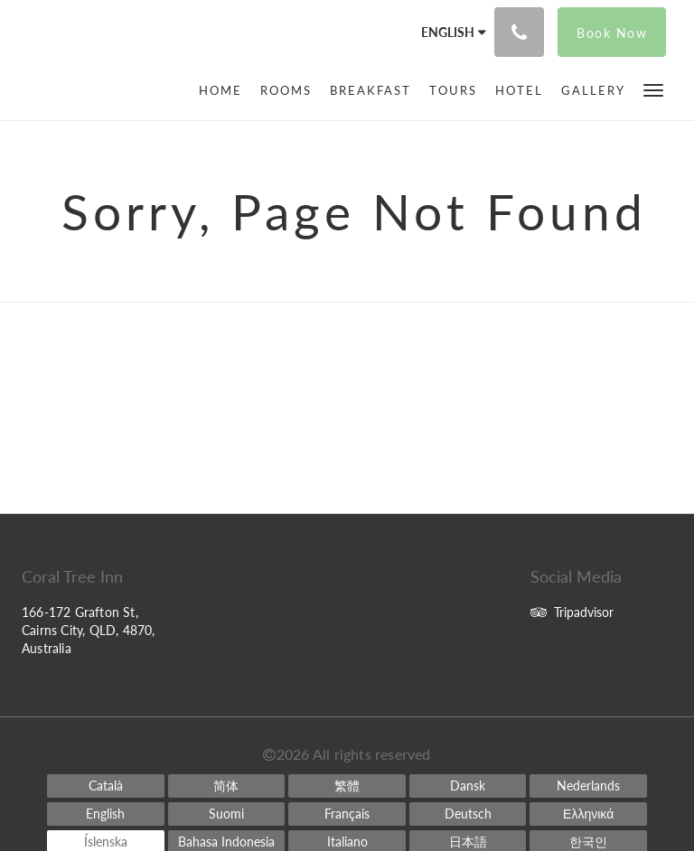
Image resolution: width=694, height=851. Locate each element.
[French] (347, 814)
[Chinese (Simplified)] (227, 786)
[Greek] (588, 814)
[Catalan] (105, 786)
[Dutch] (588, 786)
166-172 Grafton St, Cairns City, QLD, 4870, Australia (88, 630)
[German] (468, 814)
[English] (105, 814)
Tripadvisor (572, 612)
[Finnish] (227, 814)
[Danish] (468, 786)
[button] (653, 89)
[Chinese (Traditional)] (347, 786)
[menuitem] (225, 90)
